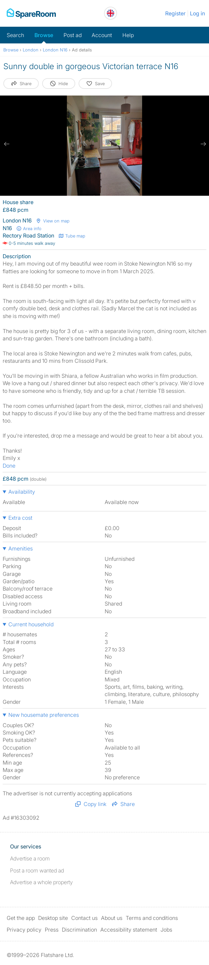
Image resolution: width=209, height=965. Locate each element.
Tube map (71, 235)
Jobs (166, 929)
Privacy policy (24, 929)
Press (52, 929)
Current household (31, 624)
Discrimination (79, 929)
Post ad (73, 35)
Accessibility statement (128, 929)
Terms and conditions (152, 918)
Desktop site (53, 918)
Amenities (20, 548)
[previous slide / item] (6, 144)
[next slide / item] (202, 144)
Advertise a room (30, 858)
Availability (21, 491)
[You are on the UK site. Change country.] (110, 13)
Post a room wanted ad (37, 870)
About (111, 918)
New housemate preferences (43, 714)
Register (175, 13)
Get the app (21, 918)
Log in (197, 13)
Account (102, 35)
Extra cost (20, 517)
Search (15, 35)
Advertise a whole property (41, 882)
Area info (28, 228)
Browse (43, 35)
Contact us (84, 918)
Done (9, 465)
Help (128, 35)
